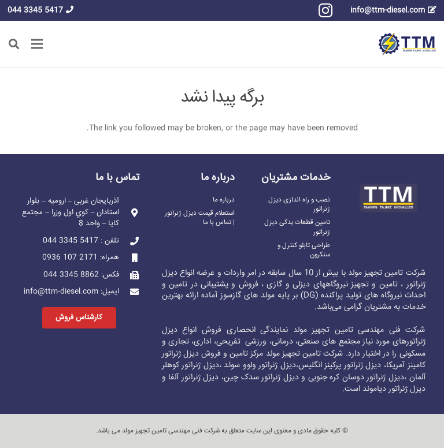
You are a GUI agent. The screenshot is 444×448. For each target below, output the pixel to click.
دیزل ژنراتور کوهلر (190, 365)
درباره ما (224, 200)
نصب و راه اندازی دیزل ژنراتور (299, 205)
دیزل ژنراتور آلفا (193, 377)
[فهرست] (37, 43)
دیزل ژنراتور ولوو (269, 365)
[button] (13, 43)
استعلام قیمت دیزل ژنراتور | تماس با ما (200, 218)
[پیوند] (407, 43)
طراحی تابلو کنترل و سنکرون (304, 250)
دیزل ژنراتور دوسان (373, 377)
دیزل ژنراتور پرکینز (352, 365)
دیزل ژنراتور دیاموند (394, 389)
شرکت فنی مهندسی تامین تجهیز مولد (171, 430)
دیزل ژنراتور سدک (270, 377)
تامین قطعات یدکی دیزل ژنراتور (297, 227)
